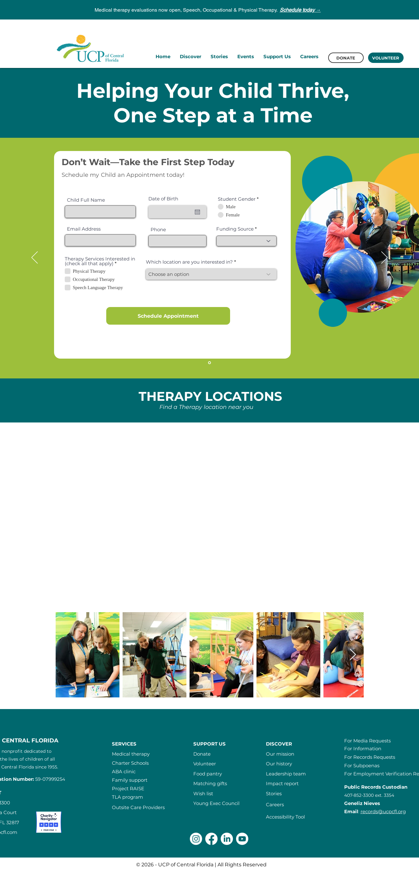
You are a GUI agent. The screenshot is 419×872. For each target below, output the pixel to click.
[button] (190, 56)
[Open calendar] (197, 212)
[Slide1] (209, 362)
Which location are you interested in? (189, 262)
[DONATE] (346, 58)
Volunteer (204, 764)
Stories (274, 794)
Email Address (84, 228)
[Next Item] (352, 655)
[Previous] (34, 258)
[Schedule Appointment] (168, 316)
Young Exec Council (216, 803)
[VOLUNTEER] (386, 58)
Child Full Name (86, 200)
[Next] (384, 258)
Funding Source (235, 228)
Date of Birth (163, 198)
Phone (158, 229)
